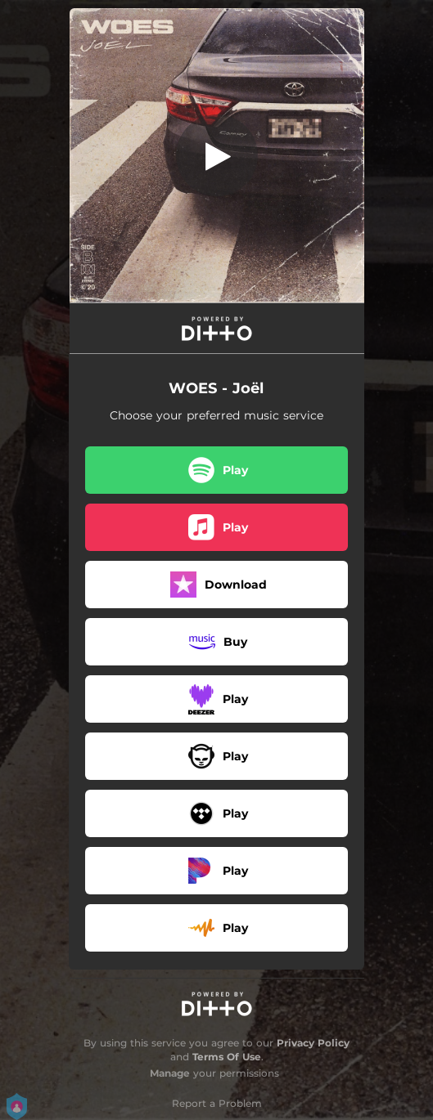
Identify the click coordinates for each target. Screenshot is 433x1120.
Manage (170, 1073)
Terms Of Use (226, 1057)
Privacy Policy (313, 1043)
